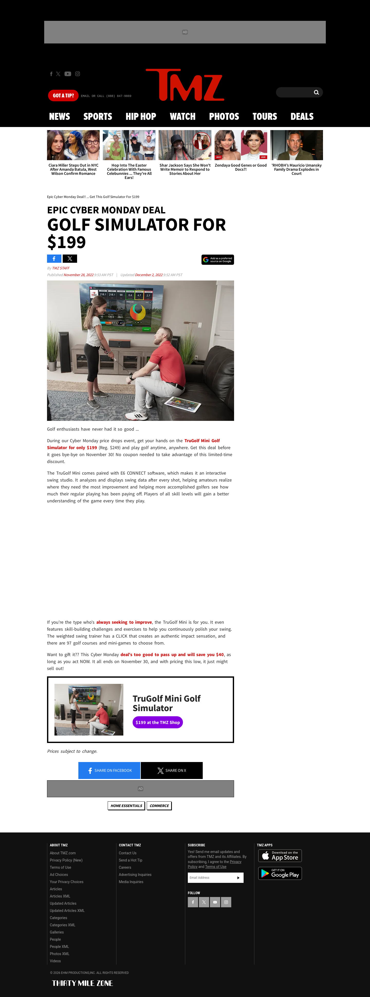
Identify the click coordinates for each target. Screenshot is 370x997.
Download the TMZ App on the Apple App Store (280, 855)
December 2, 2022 (149, 274)
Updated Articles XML (67, 911)
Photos (224, 117)
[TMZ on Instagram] (77, 73)
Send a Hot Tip (130, 860)
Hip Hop (141, 117)
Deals (302, 117)
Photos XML (59, 954)
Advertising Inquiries (135, 875)
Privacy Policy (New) (66, 860)
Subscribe (238, 878)
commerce (159, 805)
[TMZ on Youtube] (67, 73)
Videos (55, 961)
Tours (265, 117)
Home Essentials (126, 805)
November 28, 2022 (78, 274)
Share (109, 771)
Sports (98, 117)
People (55, 939)
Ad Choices (59, 875)
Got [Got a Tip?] (63, 96)
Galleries (57, 932)
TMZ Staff (60, 268)
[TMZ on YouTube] (215, 902)
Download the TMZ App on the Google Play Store (280, 873)
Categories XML (62, 925)
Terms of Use (60, 867)
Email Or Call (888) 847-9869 (106, 96)
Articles (56, 889)
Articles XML (60, 896)
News (59, 117)
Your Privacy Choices (67, 882)
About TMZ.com (63, 853)
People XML (59, 947)
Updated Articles (63, 903)
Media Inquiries (131, 882)
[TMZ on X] (58, 74)
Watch (183, 117)
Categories (58, 918)
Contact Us (128, 853)
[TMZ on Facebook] (51, 74)
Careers (125, 867)
